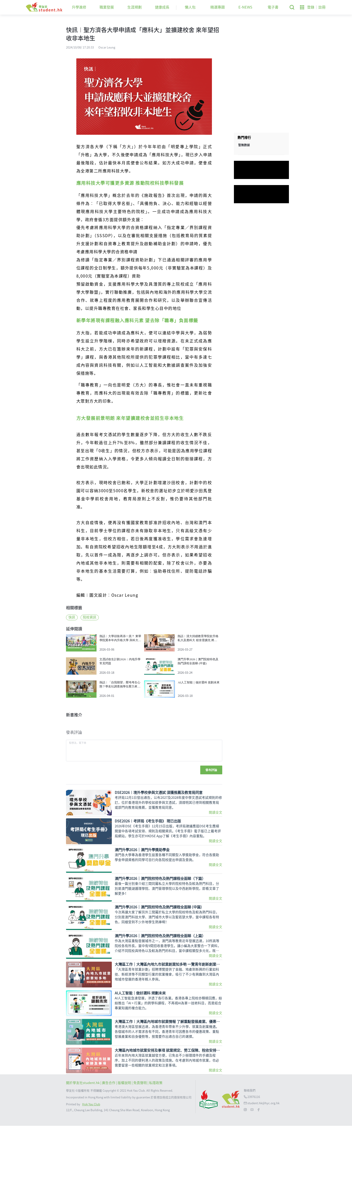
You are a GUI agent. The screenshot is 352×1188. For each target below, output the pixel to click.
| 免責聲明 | (140, 1145)
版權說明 (125, 1145)
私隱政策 (156, 1145)
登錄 (310, 7)
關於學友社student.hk (83, 1145)
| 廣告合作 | (109, 1145)
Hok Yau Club (91, 1166)
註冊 (322, 7)
